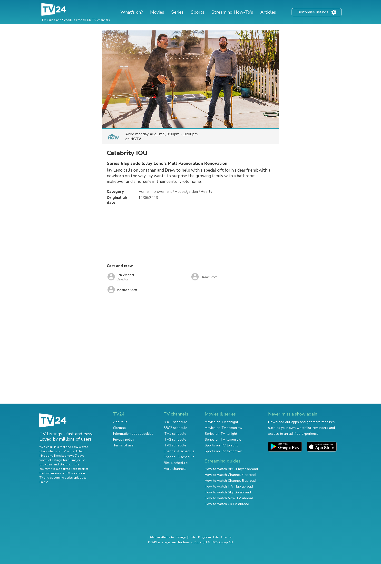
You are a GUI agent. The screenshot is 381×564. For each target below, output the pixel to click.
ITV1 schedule (175, 433)
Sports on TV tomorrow (223, 451)
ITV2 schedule (175, 439)
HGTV (135, 139)
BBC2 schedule (175, 427)
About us (120, 422)
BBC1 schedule (175, 422)
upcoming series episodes (68, 478)
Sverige (181, 537)
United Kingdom (199, 537)
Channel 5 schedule (179, 457)
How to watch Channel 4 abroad (230, 474)
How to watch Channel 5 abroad (230, 480)
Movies (157, 12)
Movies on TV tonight (221, 422)
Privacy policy (123, 439)
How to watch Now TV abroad (229, 498)
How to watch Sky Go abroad (228, 492)
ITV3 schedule (175, 445)
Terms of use (123, 445)
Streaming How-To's (232, 12)
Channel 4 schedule (179, 451)
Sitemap (119, 427)
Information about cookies (133, 433)
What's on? (131, 12)
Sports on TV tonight (221, 445)
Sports (197, 12)
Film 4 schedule (176, 463)
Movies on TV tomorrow (223, 427)
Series (177, 12)
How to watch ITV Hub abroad (229, 486)
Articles (268, 12)
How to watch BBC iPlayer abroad (231, 469)
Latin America (222, 537)
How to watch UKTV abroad (227, 504)
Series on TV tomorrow (223, 439)
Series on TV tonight (221, 433)
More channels (175, 468)
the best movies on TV (54, 473)
